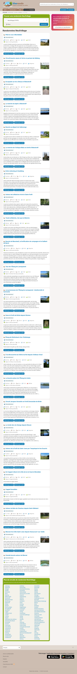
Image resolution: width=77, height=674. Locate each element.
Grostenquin (8, 634)
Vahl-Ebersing (37, 619)
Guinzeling (22, 590)
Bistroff (7, 605)
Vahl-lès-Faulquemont (39, 622)
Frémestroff (8, 628)
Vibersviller (37, 629)
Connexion (71, 10)
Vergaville (36, 628)
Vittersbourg (37, 634)
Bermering (7, 601)
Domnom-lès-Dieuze (10, 620)
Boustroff (7, 610)
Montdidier (37, 586)
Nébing (36, 590)
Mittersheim (22, 637)
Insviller (21, 605)
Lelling (21, 616)
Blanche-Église (8, 607)
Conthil (7, 614)
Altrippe (7, 589)
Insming (22, 604)
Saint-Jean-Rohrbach (39, 610)
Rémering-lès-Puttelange (40, 601)
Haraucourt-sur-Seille (25, 593)
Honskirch (22, 601)
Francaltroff (8, 626)
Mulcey (36, 589)
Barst (6, 593)
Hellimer (22, 598)
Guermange (22, 587)
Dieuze (6, 617)
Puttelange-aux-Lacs (39, 598)
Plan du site (6, 656)
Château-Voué (8, 613)
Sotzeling (36, 613)
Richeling (36, 605)
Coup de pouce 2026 (9, 664)
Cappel (6, 611)
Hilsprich (22, 599)
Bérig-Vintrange (9, 599)
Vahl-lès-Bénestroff (38, 620)
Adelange (7, 586)
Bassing (7, 595)
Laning (21, 611)
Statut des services (33, 671)
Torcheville (36, 616)
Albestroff (7, 587)
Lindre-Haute (23, 625)
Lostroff (21, 628)
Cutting (7, 616)
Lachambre (22, 608)
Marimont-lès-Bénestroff (25, 632)
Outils (5, 10)
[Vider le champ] (43, 20)
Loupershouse (23, 631)
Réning (36, 602)
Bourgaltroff (8, 608)
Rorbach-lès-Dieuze (39, 608)
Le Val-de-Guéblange (25, 614)
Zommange (37, 639)
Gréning (7, 632)
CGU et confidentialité (8, 653)
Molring (21, 639)
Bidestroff (7, 602)
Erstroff (7, 623)
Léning (21, 617)
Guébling (22, 586)
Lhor (21, 620)
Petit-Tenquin (37, 593)
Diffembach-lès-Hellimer (11, 619)
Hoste (21, 602)
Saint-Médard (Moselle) (39, 611)
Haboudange (23, 592)
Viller (35, 631)
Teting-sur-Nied (38, 614)
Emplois (5, 659)
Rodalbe (36, 607)
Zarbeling (36, 637)
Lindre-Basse (23, 623)
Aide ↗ (20, 10)
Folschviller (7, 625)
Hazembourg (23, 596)
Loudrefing (22, 629)
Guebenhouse (8, 635)
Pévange (36, 595)
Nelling (36, 592)
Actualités (5, 661)
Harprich (22, 595)
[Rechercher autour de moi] (46, 20)
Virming (36, 632)
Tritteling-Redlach (38, 617)
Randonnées (13, 10)
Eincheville (7, 622)
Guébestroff (8, 637)
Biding (6, 604)
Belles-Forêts (8, 596)
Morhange (36, 587)
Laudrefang (22, 613)
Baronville (7, 592)
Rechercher (44, 24)
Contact (5, 667)
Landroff (22, 610)
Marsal (21, 634)
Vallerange (36, 625)
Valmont (36, 626)
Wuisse (36, 635)
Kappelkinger (23, 607)
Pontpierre (36, 596)
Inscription (63, 10)
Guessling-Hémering (24, 589)
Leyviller (22, 619)
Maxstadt (22, 635)
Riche (35, 604)
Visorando (5, 12)
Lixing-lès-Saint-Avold (25, 626)
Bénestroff (7, 598)
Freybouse (7, 629)
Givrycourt (7, 631)
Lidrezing (22, 622)
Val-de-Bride (37, 623)
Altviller (7, 590)
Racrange (36, 599)
